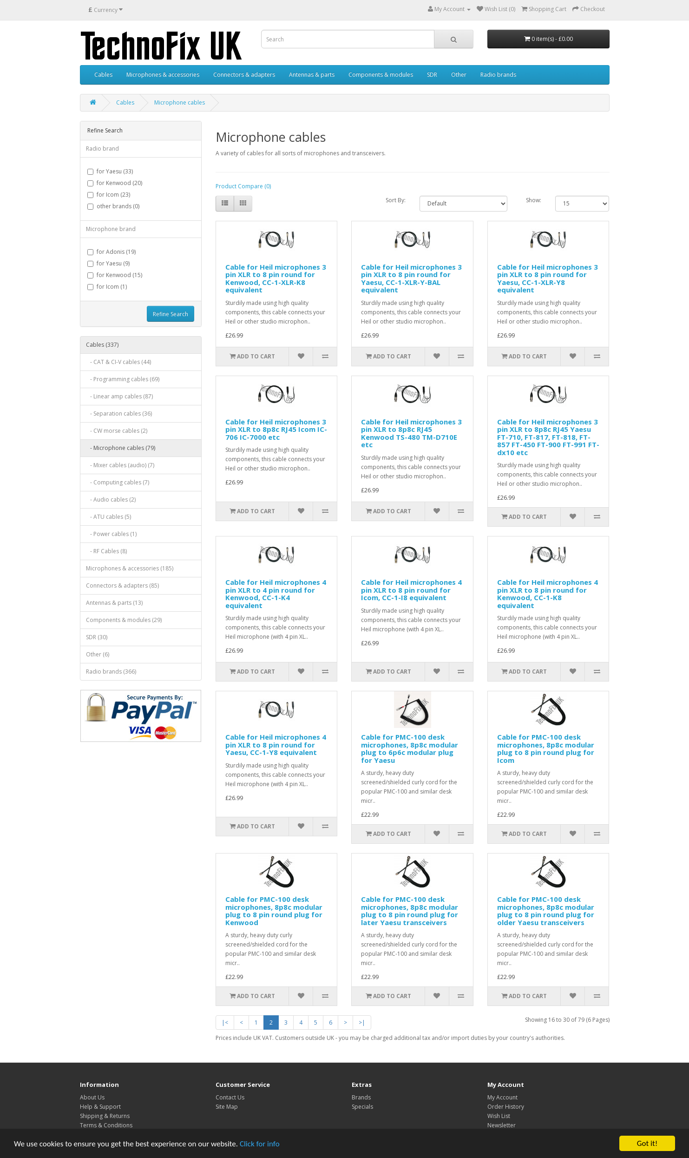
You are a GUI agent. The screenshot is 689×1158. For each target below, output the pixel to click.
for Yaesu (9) (108, 263)
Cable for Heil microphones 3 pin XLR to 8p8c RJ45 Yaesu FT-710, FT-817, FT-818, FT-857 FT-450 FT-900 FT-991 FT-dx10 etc (548, 437)
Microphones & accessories (162, 75)
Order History (505, 1107)
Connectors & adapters (244, 75)
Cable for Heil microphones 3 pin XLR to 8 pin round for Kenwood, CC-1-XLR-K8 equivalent (275, 278)
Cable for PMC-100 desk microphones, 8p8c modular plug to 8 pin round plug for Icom (545, 748)
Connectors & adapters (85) (122, 585)
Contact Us (230, 1097)
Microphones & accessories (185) (129, 568)
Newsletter (501, 1125)
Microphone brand (111, 229)
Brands (361, 1097)
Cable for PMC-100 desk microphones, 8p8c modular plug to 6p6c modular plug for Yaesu (409, 748)
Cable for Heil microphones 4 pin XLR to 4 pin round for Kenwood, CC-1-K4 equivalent (275, 593)
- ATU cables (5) (108, 517)
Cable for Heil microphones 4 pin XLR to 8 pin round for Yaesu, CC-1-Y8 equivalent (275, 744)
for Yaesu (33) (110, 171)
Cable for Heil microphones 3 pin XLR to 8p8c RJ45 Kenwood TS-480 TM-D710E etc (411, 433)
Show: (533, 200)
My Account (502, 1097)
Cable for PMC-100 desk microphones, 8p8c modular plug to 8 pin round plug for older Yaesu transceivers (545, 910)
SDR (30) (96, 637)
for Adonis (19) (111, 252)
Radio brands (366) (111, 671)
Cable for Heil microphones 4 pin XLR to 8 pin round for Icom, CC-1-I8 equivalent (411, 589)
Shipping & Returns (105, 1116)
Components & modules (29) (124, 620)
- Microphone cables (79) (120, 448)
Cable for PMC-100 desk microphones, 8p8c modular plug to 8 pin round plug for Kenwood (273, 910)
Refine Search (170, 314)
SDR (432, 75)
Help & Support (100, 1107)
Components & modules (380, 75)
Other (458, 75)
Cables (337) (102, 345)
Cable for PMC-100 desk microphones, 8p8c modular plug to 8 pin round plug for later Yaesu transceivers (409, 910)
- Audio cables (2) (111, 499)
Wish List (498, 1116)
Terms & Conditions (106, 1125)
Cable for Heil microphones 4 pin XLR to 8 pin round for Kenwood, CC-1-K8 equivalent (547, 593)
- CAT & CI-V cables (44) (118, 362)
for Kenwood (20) (114, 183)
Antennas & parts (312, 75)
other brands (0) (113, 206)
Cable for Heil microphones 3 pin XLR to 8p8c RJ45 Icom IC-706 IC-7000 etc (276, 429)
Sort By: (396, 200)
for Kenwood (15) (114, 275)
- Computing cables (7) (117, 482)
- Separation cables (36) (119, 413)
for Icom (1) (107, 287)
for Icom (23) (108, 195)
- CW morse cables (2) (116, 431)
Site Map (227, 1107)
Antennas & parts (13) (114, 603)
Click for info (260, 1144)
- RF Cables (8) (106, 551)
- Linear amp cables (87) (119, 396)
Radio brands (498, 75)
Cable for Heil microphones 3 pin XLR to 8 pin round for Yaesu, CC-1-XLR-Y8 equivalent (547, 278)
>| (362, 1022)
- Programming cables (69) (122, 379)
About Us (92, 1097)
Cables (103, 75)
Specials (362, 1107)
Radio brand (102, 148)
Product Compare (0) (243, 186)
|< (225, 1022)
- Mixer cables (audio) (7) (120, 465)
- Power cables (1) (111, 534)
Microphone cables (179, 102)
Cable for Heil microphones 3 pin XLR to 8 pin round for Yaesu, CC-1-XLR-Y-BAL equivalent (411, 278)
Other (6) (97, 654)
